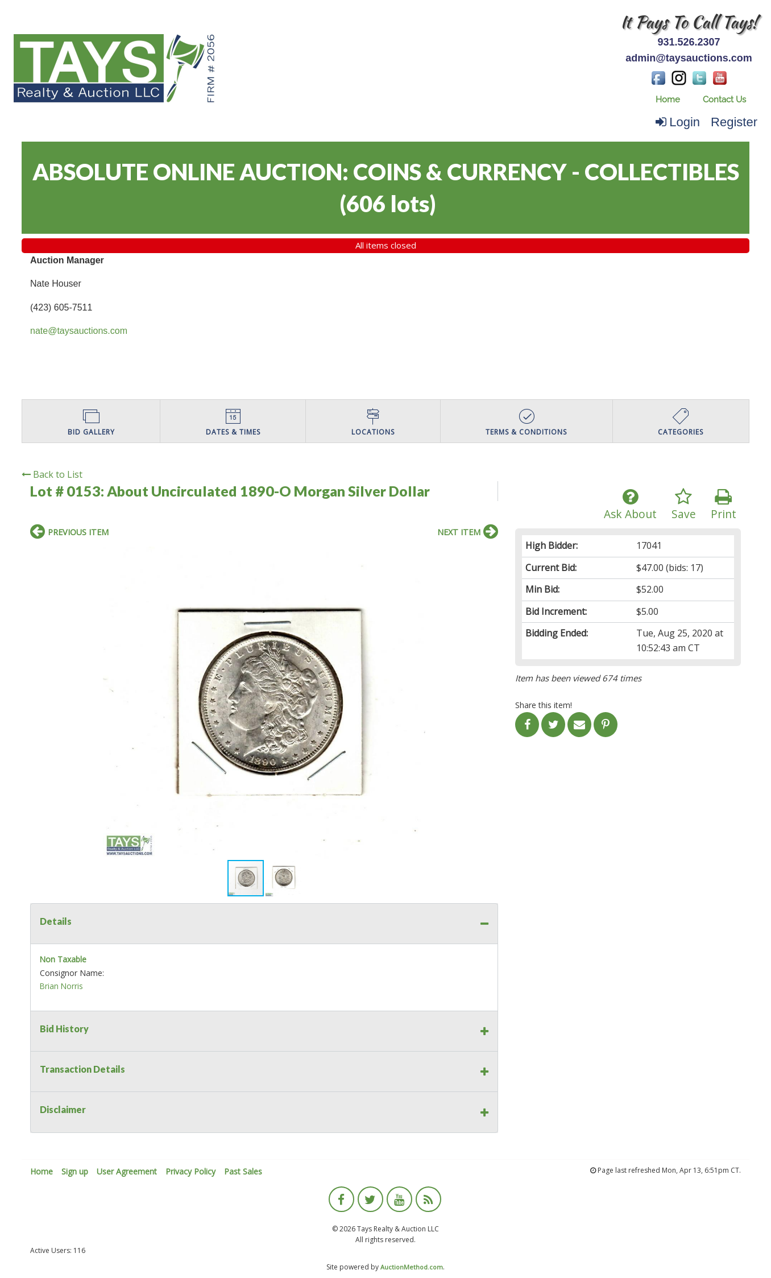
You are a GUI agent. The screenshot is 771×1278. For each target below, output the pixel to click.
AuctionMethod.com (411, 1267)
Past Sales (243, 1171)
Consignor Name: (72, 972)
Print (723, 505)
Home (668, 99)
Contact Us (724, 99)
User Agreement (127, 1171)
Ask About (630, 505)
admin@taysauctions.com (688, 58)
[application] (768, 1275)
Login (678, 122)
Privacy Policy (190, 1171)
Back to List (52, 474)
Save (683, 505)
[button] (488, 557)
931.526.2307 (688, 42)
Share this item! (543, 705)
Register (734, 122)
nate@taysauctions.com (78, 331)
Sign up (74, 1171)
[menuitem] (667, 100)
